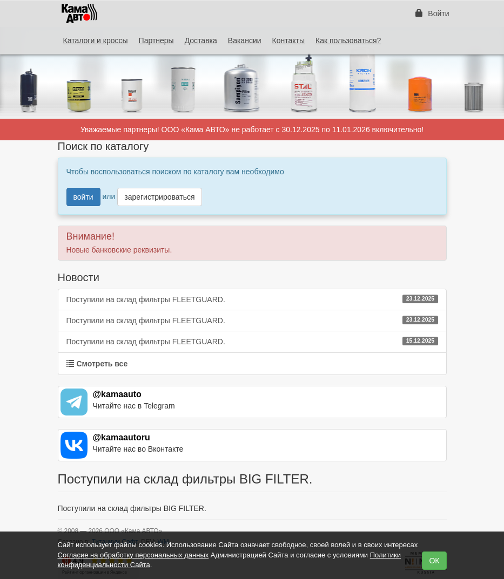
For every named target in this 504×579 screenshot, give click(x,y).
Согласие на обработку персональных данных (133, 555)
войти (83, 197)
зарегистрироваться (159, 197)
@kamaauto (117, 394)
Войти (432, 13)
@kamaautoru (121, 437)
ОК (434, 560)
